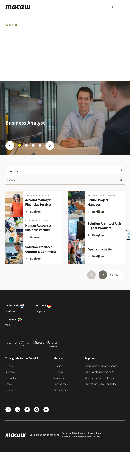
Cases (8, 384)
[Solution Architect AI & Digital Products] (96, 229)
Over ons (58, 372)
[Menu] (123, 7)
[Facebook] (27, 409)
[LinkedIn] (8, 409)
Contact (57, 366)
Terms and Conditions (73, 433)
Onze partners (60, 384)
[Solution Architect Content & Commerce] (33, 253)
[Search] (111, 7)
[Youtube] (46, 409)
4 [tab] (40, 145)
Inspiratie (10, 390)
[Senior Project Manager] (96, 204)
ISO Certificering (62, 390)
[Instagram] (36, 409)
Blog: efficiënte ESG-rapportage (101, 384)
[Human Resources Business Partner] (33, 229)
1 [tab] (19, 145)
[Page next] (103, 274)
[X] (17, 409)
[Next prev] (49, 145)
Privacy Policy (95, 433)
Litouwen (11, 319)
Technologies (12, 378)
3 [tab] (33, 145)
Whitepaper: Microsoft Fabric (100, 378)
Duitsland (40, 305)
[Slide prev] (9, 145)
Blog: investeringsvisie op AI (99, 372)
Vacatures (58, 378)
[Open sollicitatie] (96, 253)
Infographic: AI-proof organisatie (102, 366)
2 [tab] (26, 145)
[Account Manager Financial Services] (33, 204)
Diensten (10, 372)
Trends (9, 366)
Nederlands (12, 305)
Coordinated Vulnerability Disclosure (81, 436)
